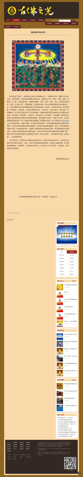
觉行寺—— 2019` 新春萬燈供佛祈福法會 (67, 322)
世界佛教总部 (22, 454)
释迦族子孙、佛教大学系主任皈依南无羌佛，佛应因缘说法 (67, 350)
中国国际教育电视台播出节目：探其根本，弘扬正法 (67, 385)
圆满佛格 (57, 23)
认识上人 (72, 271)
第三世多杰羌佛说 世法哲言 (64, 430)
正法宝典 (9, 456)
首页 (8, 20)
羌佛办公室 (15, 454)
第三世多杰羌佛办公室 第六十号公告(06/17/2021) (68, 244)
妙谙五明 (66, 23)
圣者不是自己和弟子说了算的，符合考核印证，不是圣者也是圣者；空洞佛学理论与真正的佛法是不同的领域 (67, 372)
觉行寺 (14, 456)
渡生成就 (8, 26)
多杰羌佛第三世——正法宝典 (64, 417)
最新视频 (9, 451)
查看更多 (74, 281)
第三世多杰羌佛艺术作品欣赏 (64, 436)
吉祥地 (14, 459)
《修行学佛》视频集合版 (67, 407)
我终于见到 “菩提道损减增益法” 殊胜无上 (67, 343)
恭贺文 (67, 293)
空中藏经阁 (28, 456)
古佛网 (21, 456)
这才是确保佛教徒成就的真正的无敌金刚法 (67, 365)
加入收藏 (55, 20)
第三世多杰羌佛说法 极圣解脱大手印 (66, 422)
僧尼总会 (28, 454)
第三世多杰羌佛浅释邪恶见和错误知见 (67, 432)
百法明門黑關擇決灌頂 (67, 315)
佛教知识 (72, 274)
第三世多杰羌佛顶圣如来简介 (64, 419)
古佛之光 (9, 459)
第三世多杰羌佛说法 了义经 (64, 428)
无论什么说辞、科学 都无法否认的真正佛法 (67, 357)
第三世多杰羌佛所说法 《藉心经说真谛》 (67, 424)
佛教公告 (74, 23)
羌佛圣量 (49, 23)
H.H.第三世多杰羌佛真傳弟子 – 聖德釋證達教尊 (67, 301)
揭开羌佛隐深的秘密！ (67, 399)
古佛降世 (16, 20)
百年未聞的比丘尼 (67, 308)
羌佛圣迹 (41, 20)
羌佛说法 (24, 20)
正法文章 (72, 268)
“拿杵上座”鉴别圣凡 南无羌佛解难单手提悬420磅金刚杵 (67, 392)
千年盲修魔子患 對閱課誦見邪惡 (67, 286)
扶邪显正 (62, 271)
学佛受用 (16, 26)
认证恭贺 (32, 20)
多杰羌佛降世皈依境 (15, 213)
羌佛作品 (62, 274)
